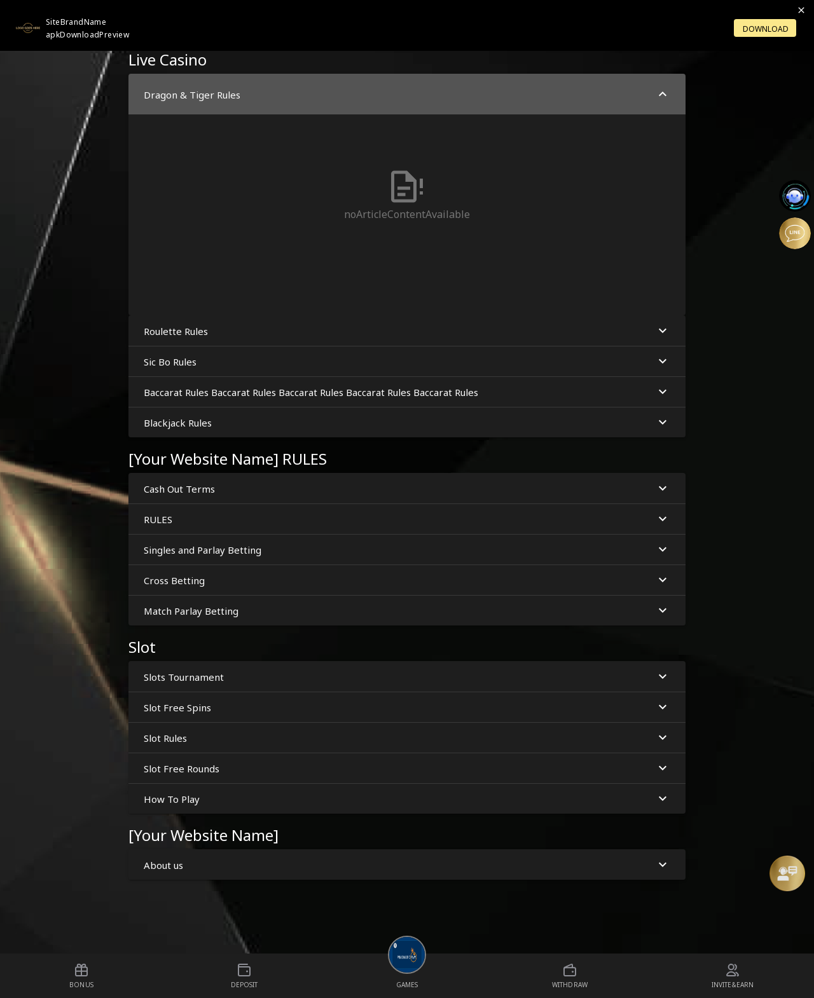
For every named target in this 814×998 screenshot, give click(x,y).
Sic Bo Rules (407, 361)
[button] (407, 194)
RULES (407, 519)
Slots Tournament (407, 677)
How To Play (407, 799)
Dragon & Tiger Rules (407, 94)
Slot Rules (407, 738)
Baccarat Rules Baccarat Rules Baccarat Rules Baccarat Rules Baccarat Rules (407, 392)
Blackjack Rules (407, 422)
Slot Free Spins (407, 707)
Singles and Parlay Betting (407, 549)
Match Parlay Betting (407, 611)
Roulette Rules (407, 331)
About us (407, 865)
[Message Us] (787, 873)
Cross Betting (407, 580)
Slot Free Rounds (407, 768)
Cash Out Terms (407, 488)
